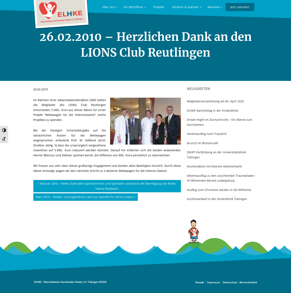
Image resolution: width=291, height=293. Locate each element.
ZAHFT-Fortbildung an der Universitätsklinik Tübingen (216, 154)
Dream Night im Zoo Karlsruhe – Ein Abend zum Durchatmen (219, 122)
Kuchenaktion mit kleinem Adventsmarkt (214, 166)
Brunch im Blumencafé (202, 143)
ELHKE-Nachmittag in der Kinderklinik (212, 110)
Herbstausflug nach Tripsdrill (207, 134)
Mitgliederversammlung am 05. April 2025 (215, 101)
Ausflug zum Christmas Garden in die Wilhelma (219, 190)
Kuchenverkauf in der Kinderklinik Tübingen (217, 199)
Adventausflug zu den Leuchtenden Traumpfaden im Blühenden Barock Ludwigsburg (220, 178)
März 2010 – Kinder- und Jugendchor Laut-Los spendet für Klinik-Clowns (85, 197)
